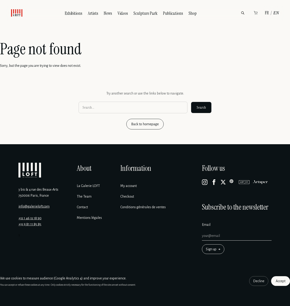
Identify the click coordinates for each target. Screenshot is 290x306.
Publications (173, 13)
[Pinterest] (232, 182)
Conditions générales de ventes (143, 207)
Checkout (127, 196)
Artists (93, 13)
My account (128, 186)
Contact (82, 207)
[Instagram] (204, 182)
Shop (193, 13)
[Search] (242, 13)
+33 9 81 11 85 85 (29, 224)
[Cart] (255, 13)
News (108, 13)
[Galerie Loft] (29, 170)
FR (267, 13)
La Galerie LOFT (88, 186)
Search (201, 107)
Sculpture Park (145, 13)
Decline (258, 281)
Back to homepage (145, 124)
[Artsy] (244, 182)
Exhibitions (73, 13)
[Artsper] (260, 182)
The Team (84, 196)
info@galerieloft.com (34, 206)
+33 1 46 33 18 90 (29, 218)
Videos (123, 13)
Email (206, 224)
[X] (223, 182)
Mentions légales (89, 218)
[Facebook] (214, 182)
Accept (280, 281)
